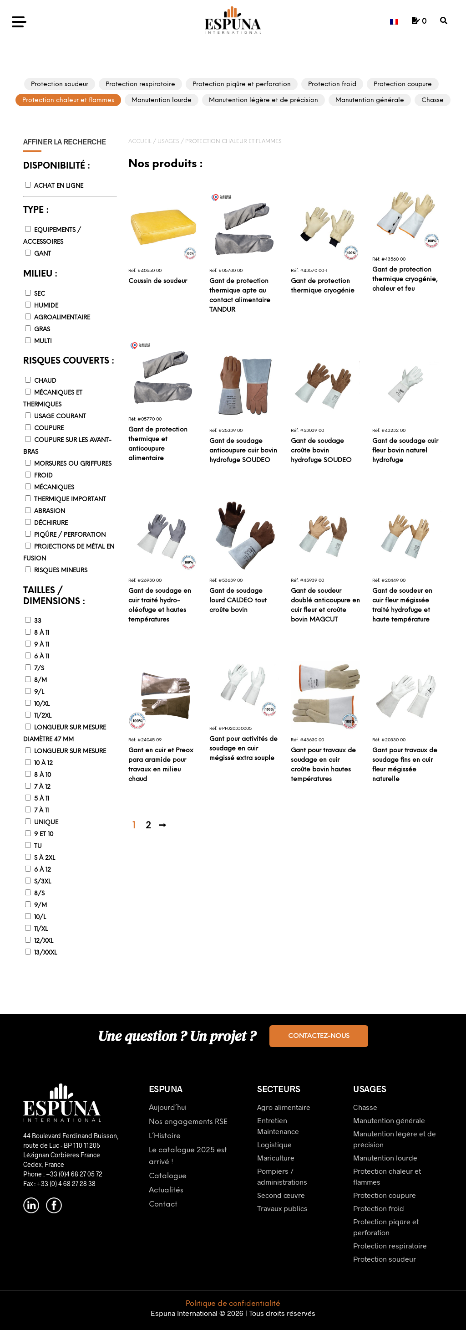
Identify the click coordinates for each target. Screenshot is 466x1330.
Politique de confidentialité (233, 1304)
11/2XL (42, 716)
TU (38, 846)
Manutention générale (389, 1120)
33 (37, 621)
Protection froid (378, 1208)
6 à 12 (42, 870)
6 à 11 (41, 657)
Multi (43, 341)
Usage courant (60, 417)
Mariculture (275, 1157)
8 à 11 (41, 633)
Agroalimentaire (62, 318)
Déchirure (51, 523)
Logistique (274, 1144)
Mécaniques (54, 488)
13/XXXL (45, 953)
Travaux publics (282, 1208)
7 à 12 (42, 787)
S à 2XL (44, 858)
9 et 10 (43, 834)
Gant (42, 254)
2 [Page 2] (148, 826)
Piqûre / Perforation (70, 535)
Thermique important (70, 500)
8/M (40, 680)
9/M (40, 906)
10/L (40, 917)
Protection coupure (384, 1195)
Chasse (365, 1107)
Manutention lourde (385, 1157)
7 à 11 (41, 811)
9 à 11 (41, 645)
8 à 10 (42, 775)
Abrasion (49, 511)
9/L (39, 692)
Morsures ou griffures (72, 464)
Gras (42, 330)
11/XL (41, 929)
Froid (43, 476)
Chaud (45, 381)
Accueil (140, 141)
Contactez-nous (319, 1036)
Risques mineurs (60, 571)
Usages (168, 141)
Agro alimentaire (283, 1107)
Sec (39, 294)
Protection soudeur (384, 1258)
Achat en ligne (58, 186)
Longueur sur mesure (70, 752)
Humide (46, 306)
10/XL (42, 704)
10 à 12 (43, 763)
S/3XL (42, 882)
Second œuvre (281, 1195)
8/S (39, 894)
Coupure (49, 428)
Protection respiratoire (390, 1245)
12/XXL (43, 941)
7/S (39, 669)
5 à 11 (41, 799)
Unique (46, 823)
